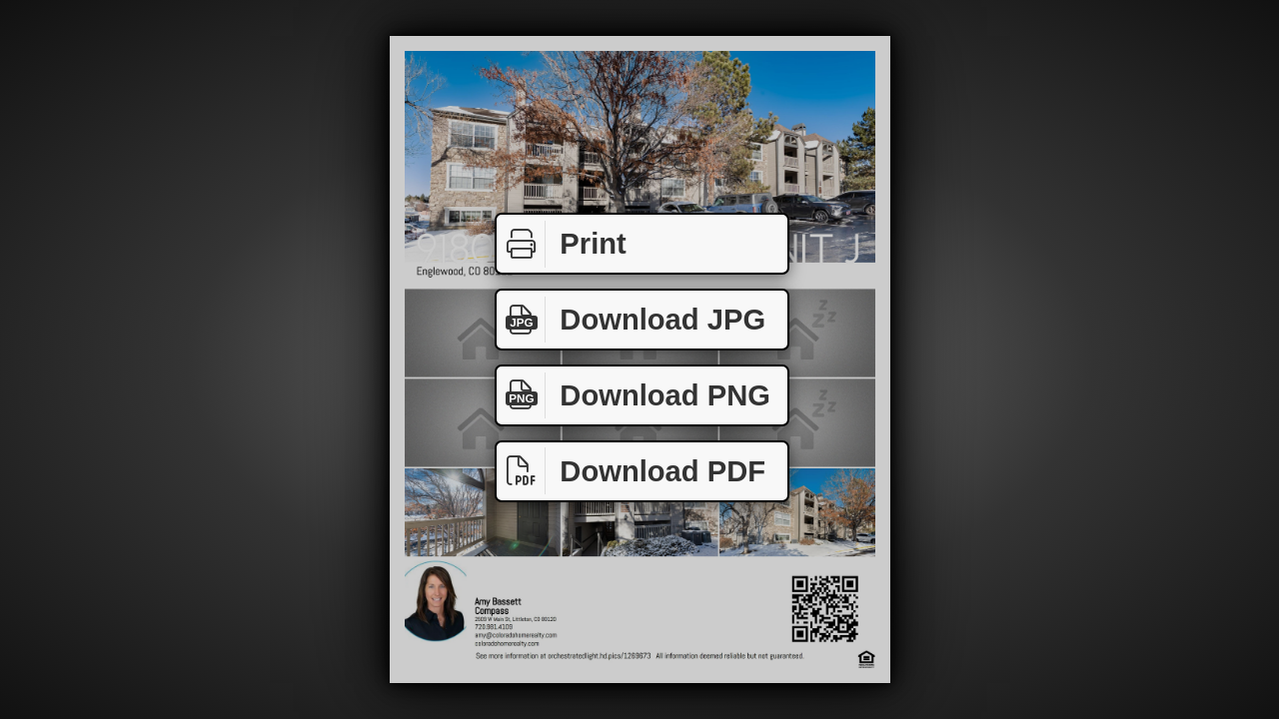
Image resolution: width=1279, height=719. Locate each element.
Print (562, 244)
